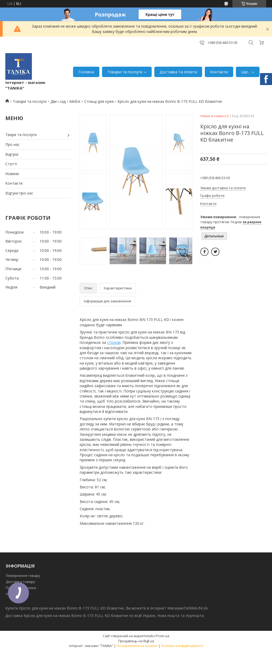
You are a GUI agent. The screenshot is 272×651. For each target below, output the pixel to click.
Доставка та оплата (178, 71)
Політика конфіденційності (182, 646)
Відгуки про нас (19, 193)
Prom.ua (162, 635)
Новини (12, 173)
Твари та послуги (21, 134)
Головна (86, 71)
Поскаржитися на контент (137, 646)
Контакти (219, 71)
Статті (11, 163)
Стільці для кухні (99, 101)
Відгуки (11, 154)
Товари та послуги (124, 71)
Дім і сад (58, 101)
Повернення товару (23, 575)
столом (114, 342)
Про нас (12, 144)
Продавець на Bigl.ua (136, 641)
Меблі (74, 101)
